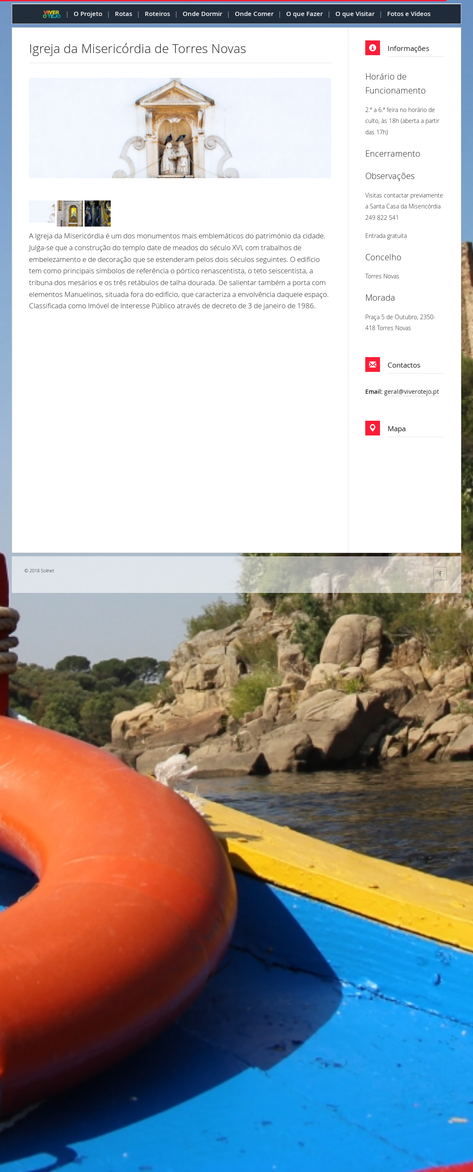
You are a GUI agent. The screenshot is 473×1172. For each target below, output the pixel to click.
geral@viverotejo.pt (411, 391)
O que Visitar (355, 13)
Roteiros (157, 13)
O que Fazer (304, 13)
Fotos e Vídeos (408, 13)
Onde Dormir (202, 13)
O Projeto (88, 13)
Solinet (47, 570)
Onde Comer (254, 13)
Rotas (123, 13)
